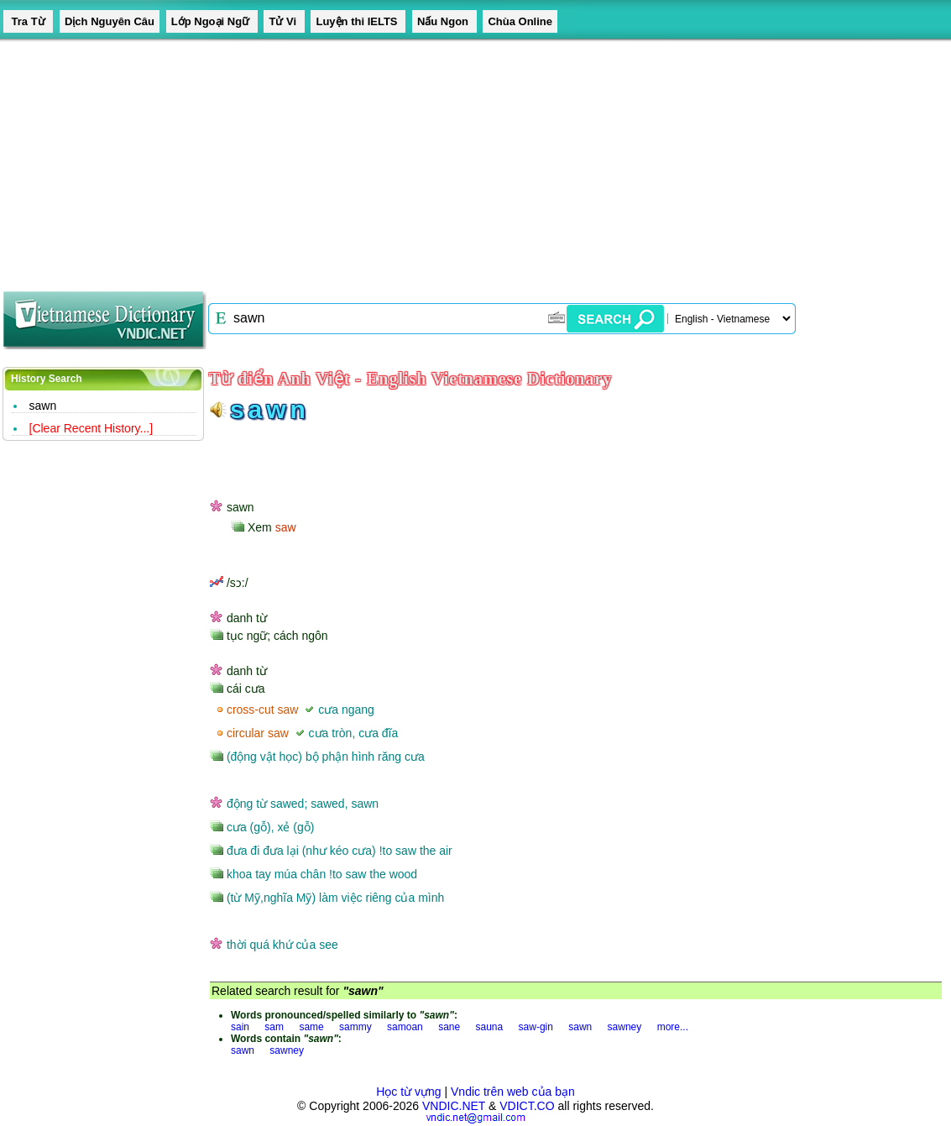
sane (449, 1027)
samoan (405, 1027)
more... (672, 1027)
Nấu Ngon (444, 21)
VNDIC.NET (453, 1106)
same (311, 1027)
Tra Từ (28, 21)
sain (240, 1027)
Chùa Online (520, 21)
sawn (43, 405)
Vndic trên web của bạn (513, 1091)
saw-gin (536, 1027)
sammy (355, 1027)
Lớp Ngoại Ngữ (212, 21)
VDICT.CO (526, 1106)
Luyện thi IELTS (358, 21)
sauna (490, 1027)
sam (274, 1027)
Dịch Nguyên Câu (109, 21)
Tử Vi (284, 21)
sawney (625, 1027)
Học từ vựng (408, 1091)
